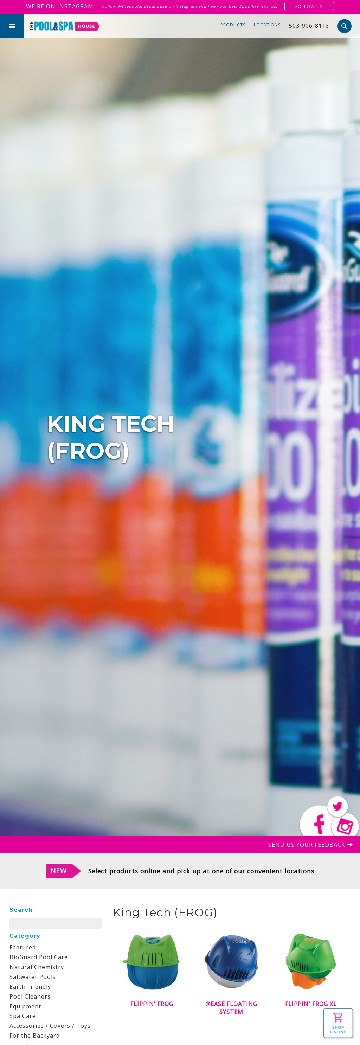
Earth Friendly (30, 987)
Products (232, 25)
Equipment (25, 1006)
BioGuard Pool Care (38, 957)
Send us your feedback (310, 845)
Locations (267, 25)
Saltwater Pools (32, 977)
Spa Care (22, 1016)
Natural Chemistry (36, 967)
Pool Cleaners (30, 996)
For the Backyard (34, 1035)
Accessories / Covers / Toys (50, 1026)
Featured (22, 947)
